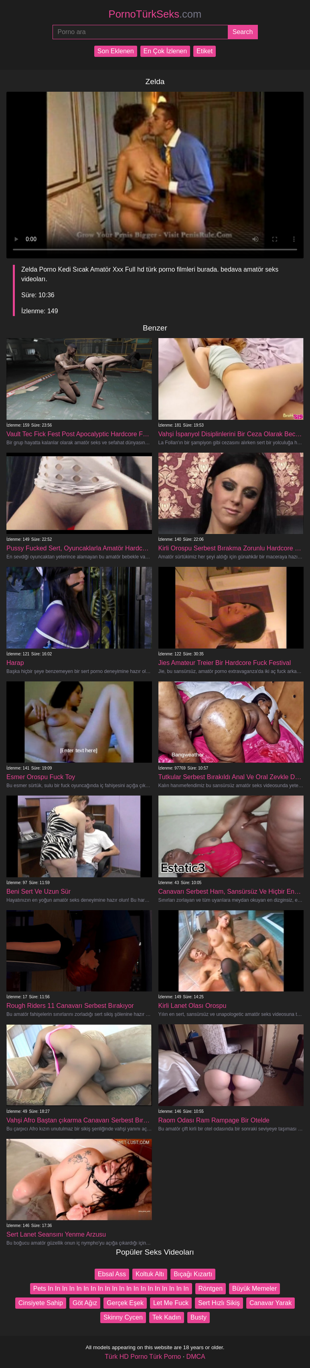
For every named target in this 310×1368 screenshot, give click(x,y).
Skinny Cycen (123, 1317)
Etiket (205, 51)
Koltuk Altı (150, 1274)
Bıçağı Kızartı (193, 1274)
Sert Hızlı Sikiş (219, 1302)
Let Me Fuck (170, 1302)
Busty (198, 1317)
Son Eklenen (115, 51)
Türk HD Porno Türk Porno (143, 1356)
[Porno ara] (140, 32)
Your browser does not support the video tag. (155, 175)
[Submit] (243, 32)
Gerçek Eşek (125, 1302)
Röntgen (211, 1288)
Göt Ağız (85, 1302)
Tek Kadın (166, 1317)
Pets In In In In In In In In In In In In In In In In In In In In (111, 1288)
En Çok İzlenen (165, 51)
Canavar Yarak (270, 1302)
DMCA (195, 1356)
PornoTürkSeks (155, 14)
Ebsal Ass (112, 1274)
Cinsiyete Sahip (40, 1302)
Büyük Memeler (254, 1288)
